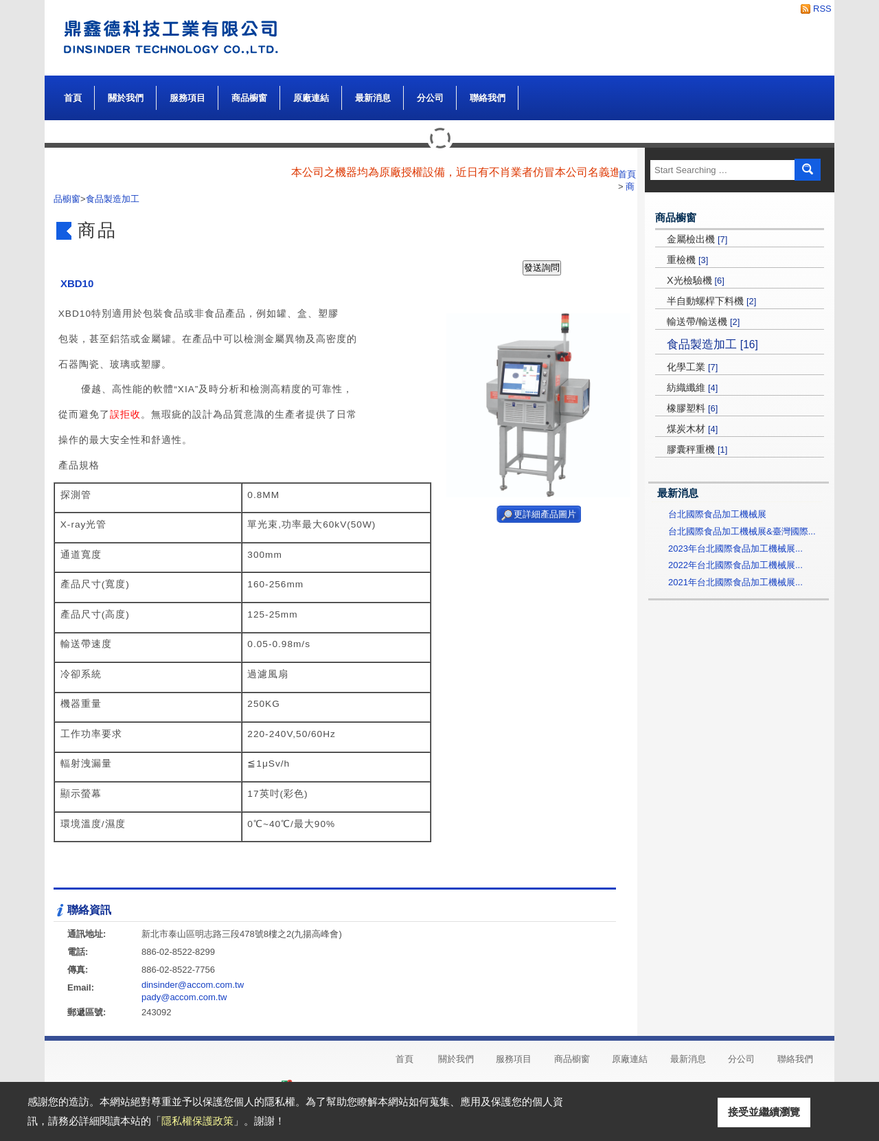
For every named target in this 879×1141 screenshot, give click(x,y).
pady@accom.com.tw (184, 997)
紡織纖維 (692, 387)
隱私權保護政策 (197, 1121)
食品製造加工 (712, 344)
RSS (818, 8)
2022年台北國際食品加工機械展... (735, 565)
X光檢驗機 (695, 280)
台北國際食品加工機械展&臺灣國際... (742, 531)
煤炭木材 (692, 428)
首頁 (73, 98)
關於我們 (126, 94)
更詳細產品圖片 (545, 514)
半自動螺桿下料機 (711, 300)
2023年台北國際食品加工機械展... (735, 548)
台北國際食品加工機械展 (717, 514)
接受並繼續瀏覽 (764, 1112)
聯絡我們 (487, 98)
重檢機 (687, 259)
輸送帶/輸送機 (703, 321)
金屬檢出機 (697, 239)
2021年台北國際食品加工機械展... (735, 582)
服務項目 (187, 98)
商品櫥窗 (249, 94)
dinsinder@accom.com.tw (192, 985)
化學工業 (692, 366)
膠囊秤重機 (697, 449)
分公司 (430, 98)
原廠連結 (311, 98)
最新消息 (373, 98)
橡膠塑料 (692, 408)
